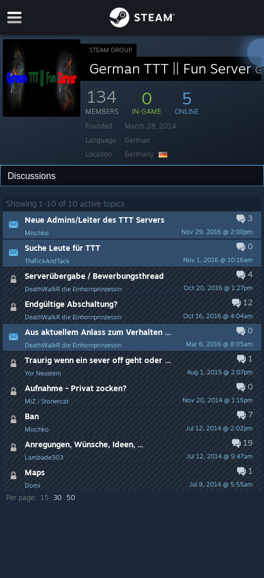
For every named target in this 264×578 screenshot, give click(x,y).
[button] (132, 225)
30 (57, 497)
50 (70, 497)
